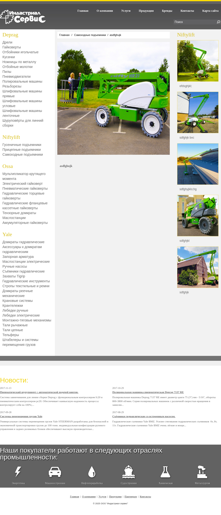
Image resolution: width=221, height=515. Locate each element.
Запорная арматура (18, 257)
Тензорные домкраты (19, 213)
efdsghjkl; (186, 86)
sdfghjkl (185, 240)
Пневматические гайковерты (25, 188)
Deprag (10, 35)
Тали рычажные (15, 325)
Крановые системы (17, 301)
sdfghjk (184, 292)
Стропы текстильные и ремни (26, 286)
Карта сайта (210, 10)
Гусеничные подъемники (21, 145)
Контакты (187, 10)
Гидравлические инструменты (26, 281)
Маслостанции (14, 218)
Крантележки (12, 305)
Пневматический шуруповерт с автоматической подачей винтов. (39, 392)
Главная (82, 10)
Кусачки (8, 57)
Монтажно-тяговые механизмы (26, 320)
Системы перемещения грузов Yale (21, 416)
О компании (105, 10)
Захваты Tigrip (13, 276)
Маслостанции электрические (26, 261)
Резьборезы (11, 86)
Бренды (167, 10)
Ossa (7, 166)
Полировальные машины (22, 81)
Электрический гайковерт (22, 184)
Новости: (14, 380)
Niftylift (11, 137)
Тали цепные (12, 330)
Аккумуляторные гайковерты (25, 223)
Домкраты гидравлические (23, 242)
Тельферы (10, 335)
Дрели (7, 42)
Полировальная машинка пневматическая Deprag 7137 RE (148, 392)
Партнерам (130, 496)
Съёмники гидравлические (23, 271)
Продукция (146, 10)
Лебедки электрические (21, 315)
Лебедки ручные (15, 310)
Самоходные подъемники (22, 154)
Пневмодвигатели (16, 76)
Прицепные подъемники (21, 150)
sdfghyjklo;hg (188, 189)
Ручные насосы (14, 266)
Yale (7, 234)
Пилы (6, 72)
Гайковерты (11, 47)
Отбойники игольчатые (20, 52)
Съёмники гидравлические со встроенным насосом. (143, 416)
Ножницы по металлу (19, 62)
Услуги (126, 10)
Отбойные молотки (17, 67)
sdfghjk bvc (187, 137)
